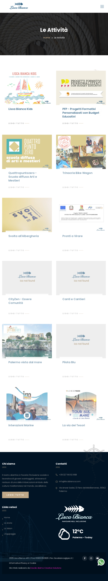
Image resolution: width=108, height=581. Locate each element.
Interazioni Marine (21, 426)
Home (46, 37)
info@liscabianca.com (70, 481)
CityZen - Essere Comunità (20, 302)
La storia (8, 523)
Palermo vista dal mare (25, 363)
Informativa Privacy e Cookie (22, 563)
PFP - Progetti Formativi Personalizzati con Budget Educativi (80, 113)
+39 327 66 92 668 (68, 474)
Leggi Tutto (16, 123)
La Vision (8, 528)
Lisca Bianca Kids (20, 109)
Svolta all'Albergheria (23, 237)
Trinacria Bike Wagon (77, 174)
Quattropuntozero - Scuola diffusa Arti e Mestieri (22, 178)
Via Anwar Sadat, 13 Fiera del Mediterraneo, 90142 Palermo (82, 489)
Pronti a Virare (72, 237)
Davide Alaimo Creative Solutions (45, 568)
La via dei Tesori (73, 426)
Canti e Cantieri (73, 300)
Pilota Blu (68, 363)
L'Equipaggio (10, 533)
